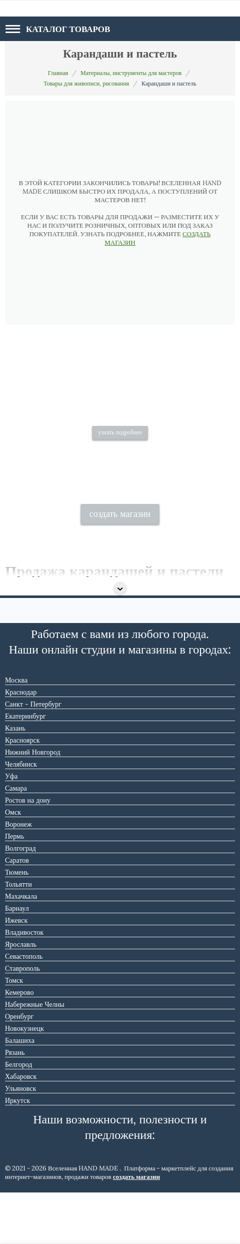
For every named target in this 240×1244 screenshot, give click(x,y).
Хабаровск (20, 1127)
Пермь (14, 887)
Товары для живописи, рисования (86, 83)
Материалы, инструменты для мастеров (131, 73)
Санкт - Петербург (33, 755)
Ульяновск (20, 1139)
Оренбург (19, 1067)
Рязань (14, 1103)
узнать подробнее (120, 470)
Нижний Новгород (32, 803)
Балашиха (19, 1091)
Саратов (17, 911)
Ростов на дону (27, 851)
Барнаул (17, 959)
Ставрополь (22, 1019)
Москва (16, 731)
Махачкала (21, 947)
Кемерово (19, 1043)
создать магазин (120, 565)
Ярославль (20, 995)
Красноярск (22, 791)
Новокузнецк (24, 1079)
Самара (16, 839)
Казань (15, 779)
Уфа (11, 827)
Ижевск (16, 971)
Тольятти (18, 935)
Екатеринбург (25, 767)
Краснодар (20, 743)
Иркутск (17, 1151)
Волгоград (20, 899)
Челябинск (21, 815)
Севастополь (23, 1007)
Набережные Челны (34, 1055)
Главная (58, 73)
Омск (13, 863)
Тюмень (16, 923)
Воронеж (18, 875)
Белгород (18, 1115)
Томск (14, 1031)
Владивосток (24, 983)
